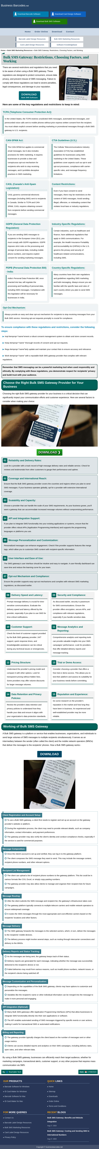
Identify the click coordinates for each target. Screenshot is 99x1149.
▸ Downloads (52, 1096)
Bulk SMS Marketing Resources (67, 39)
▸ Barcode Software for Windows (16, 1087)
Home (28, 32)
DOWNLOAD (29, 96)
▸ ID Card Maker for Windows (15, 1091)
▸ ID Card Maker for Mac (13, 1101)
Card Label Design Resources (32, 45)
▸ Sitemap (51, 1091)
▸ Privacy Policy (9, 1137)
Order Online (41, 32)
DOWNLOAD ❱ (50, 452)
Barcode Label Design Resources (32, 39)
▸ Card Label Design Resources (16, 1132)
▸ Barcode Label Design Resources (17, 1123)
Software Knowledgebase (67, 45)
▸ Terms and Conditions (56, 1106)
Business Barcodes (13, 5)
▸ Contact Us (8, 1118)
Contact (70, 32)
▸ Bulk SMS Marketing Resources (16, 1127)
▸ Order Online (53, 1101)
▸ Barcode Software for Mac (14, 1096)
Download (57, 32)
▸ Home (50, 1087)
